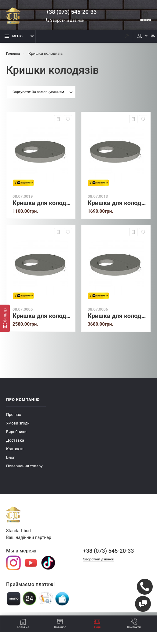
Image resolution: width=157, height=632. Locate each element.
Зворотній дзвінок (65, 21)
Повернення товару (24, 468)
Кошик (144, 17)
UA (146, 39)
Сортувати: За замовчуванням (38, 95)
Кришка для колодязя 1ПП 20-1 (117, 318)
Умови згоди (18, 426)
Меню (14, 39)
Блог (10, 460)
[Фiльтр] (5, 318)
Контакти (15, 451)
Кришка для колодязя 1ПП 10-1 (117, 205)
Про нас (13, 417)
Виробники (16, 434)
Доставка (15, 443)
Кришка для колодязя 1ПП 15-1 (42, 318)
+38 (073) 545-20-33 (71, 13)
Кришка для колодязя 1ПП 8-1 (42, 205)
